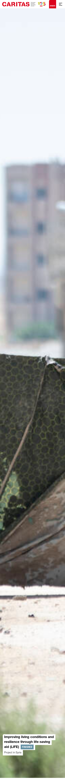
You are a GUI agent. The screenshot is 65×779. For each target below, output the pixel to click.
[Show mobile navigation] (60, 4)
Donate (52, 3)
